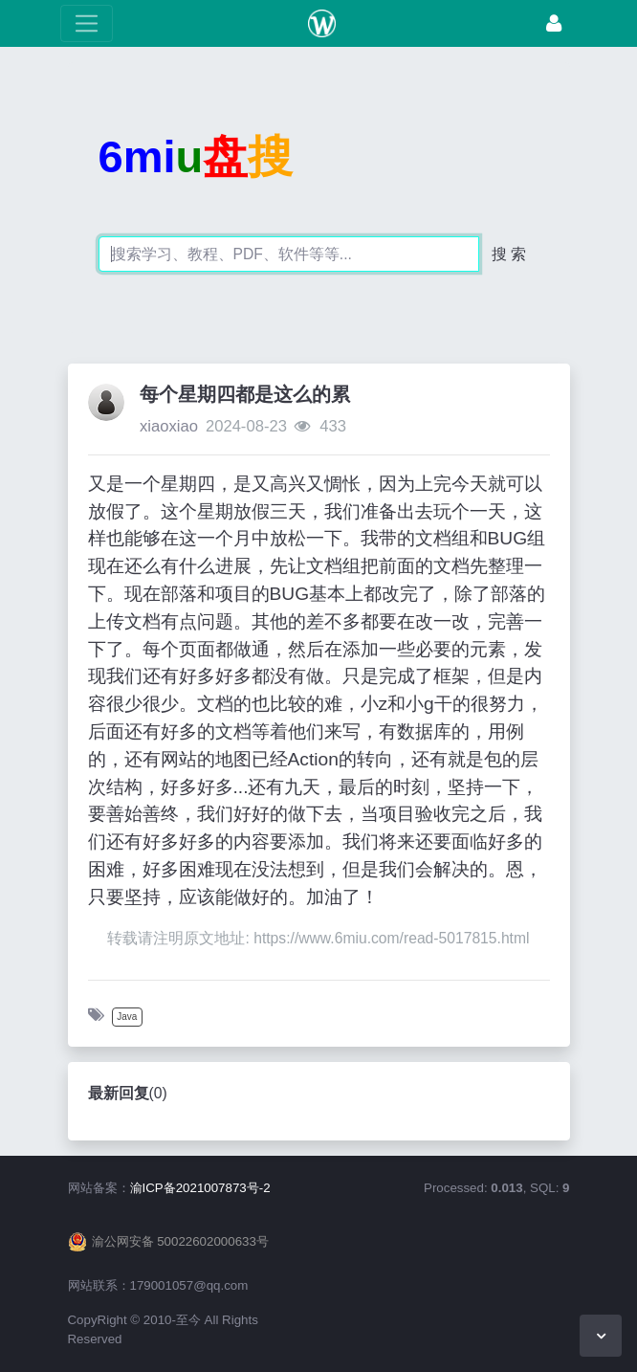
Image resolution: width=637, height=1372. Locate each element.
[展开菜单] (86, 23)
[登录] (554, 23)
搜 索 (509, 254)
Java (127, 1016)
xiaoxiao (169, 426)
